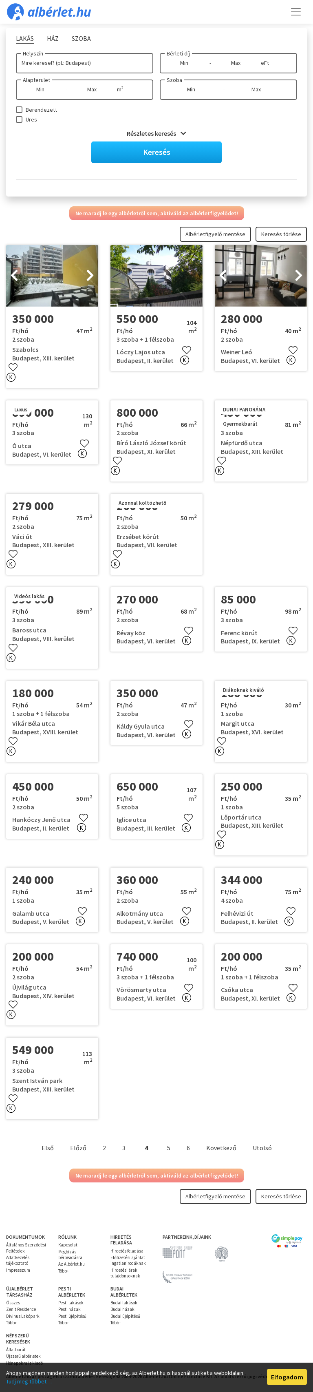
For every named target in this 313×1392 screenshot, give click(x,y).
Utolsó (262, 1148)
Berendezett (41, 109)
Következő (221, 1148)
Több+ (63, 1271)
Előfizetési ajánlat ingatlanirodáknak (128, 1260)
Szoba (174, 80)
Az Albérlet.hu (71, 1264)
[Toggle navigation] (296, 12)
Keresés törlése (281, 234)
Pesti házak (69, 1309)
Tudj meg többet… (29, 1381)
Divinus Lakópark (23, 1316)
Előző (78, 1148)
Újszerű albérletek (23, 1356)
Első (48, 1148)
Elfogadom (287, 1377)
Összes (13, 1303)
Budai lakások (123, 1303)
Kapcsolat (67, 1245)
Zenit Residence (21, 1309)
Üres (31, 119)
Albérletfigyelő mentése (215, 234)
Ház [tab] (53, 38)
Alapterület (36, 80)
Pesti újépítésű (72, 1316)
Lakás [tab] (25, 38)
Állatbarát (16, 1349)
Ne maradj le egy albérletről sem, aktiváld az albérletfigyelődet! (156, 213)
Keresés (156, 152)
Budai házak (122, 1309)
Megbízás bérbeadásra (70, 1254)
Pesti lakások (71, 1303)
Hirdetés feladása (126, 1251)
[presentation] (14, 276)
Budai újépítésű (125, 1316)
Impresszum (18, 1270)
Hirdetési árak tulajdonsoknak (125, 1273)
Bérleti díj (178, 53)
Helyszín (33, 53)
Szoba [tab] (81, 38)
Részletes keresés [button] (156, 133)
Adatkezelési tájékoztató (18, 1260)
